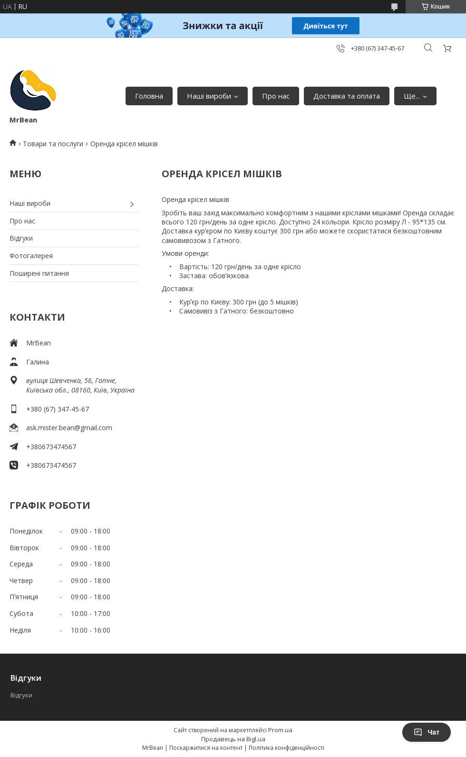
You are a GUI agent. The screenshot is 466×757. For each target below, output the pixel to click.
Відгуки (21, 237)
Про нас (276, 96)
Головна (149, 96)
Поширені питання (39, 273)
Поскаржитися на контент (206, 748)
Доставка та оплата (346, 96)
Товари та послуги (53, 143)
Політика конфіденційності (286, 748)
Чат (426, 732)
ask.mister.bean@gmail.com (69, 427)
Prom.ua (280, 730)
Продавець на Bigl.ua (233, 739)
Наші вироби (209, 96)
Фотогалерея (31, 255)
